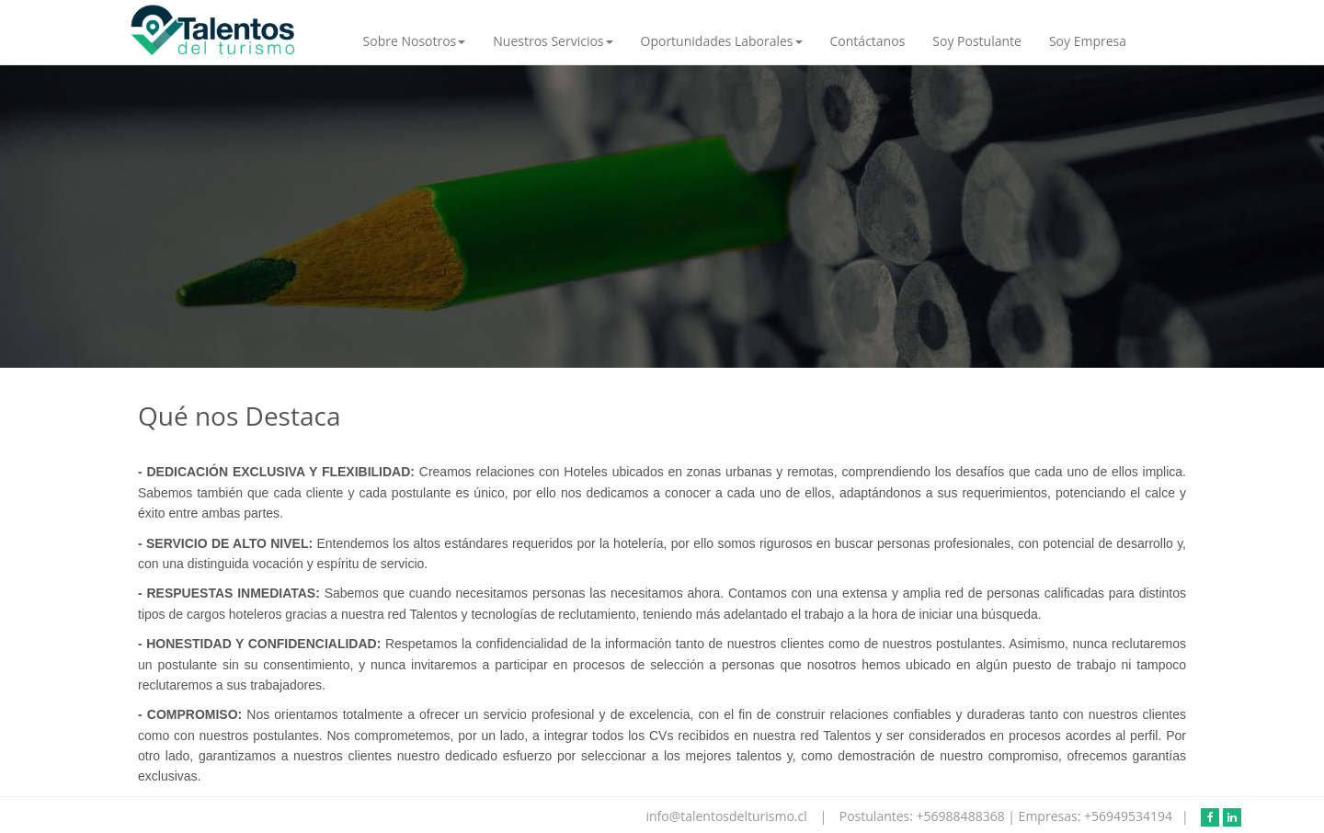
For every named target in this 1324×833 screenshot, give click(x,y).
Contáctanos (868, 41)
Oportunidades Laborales (722, 41)
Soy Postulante (977, 41)
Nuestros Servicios (552, 41)
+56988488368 (963, 816)
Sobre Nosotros (414, 41)
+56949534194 (1128, 816)
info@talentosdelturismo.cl (727, 816)
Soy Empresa (1087, 41)
